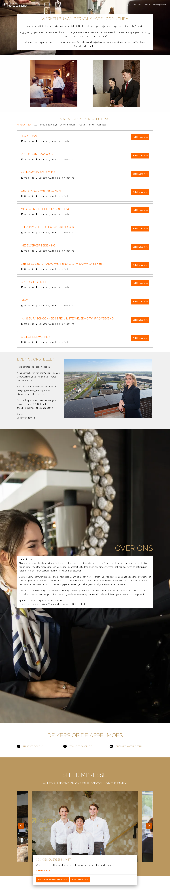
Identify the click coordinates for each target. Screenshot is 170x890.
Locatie (147, 5)
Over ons (137, 5)
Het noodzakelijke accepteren (52, 879)
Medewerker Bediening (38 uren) (45, 211)
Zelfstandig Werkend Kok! (41, 193)
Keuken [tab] (82, 127)
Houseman (29, 138)
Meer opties (43, 870)
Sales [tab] (91, 127)
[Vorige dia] (21, 828)
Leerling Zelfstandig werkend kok (47, 230)
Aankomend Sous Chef (38, 175)
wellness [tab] (101, 127)
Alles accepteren (80, 879)
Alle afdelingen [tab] (24, 127)
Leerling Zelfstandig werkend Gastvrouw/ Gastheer (62, 266)
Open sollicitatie (34, 284)
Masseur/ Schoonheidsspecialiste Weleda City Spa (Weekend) (67, 321)
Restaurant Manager (37, 157)
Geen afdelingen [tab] (68, 127)
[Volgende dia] (149, 828)
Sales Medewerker (35, 339)
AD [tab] (35, 127)
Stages (127, 5)
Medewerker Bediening (38, 248)
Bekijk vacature (140, 140)
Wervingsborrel (159, 5)
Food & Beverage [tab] (48, 127)
